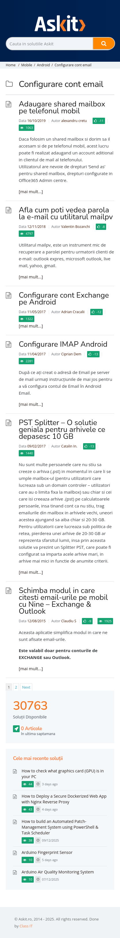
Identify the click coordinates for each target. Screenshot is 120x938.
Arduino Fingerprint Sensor (47, 852)
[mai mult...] (31, 191)
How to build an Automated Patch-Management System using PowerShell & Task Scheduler (60, 827)
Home (11, 65)
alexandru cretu (74, 120)
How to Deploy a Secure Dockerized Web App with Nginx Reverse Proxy (64, 799)
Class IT (26, 926)
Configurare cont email (73, 65)
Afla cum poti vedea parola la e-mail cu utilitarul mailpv (66, 213)
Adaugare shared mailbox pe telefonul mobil (62, 107)
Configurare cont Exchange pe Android (64, 298)
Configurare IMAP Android (63, 344)
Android (43, 65)
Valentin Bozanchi (75, 226)
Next (26, 687)
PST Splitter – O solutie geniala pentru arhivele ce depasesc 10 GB (62, 429)
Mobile (26, 65)
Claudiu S (68, 621)
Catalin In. (69, 446)
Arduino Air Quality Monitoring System (58, 872)
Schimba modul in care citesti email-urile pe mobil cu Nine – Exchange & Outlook (63, 601)
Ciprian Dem (71, 354)
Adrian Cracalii (73, 311)
